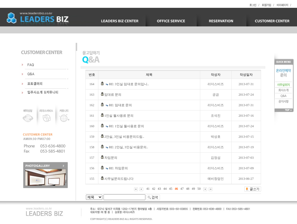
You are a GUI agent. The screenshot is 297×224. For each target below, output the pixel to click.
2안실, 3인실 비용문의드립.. (124, 137)
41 (148, 189)
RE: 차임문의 (118, 168)
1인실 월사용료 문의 (119, 116)
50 (199, 189)
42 (153, 189)
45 (170, 189)
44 (165, 189)
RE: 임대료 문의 (120, 105)
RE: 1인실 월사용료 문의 (126, 126)
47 (182, 189)
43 (159, 189)
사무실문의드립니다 (119, 179)
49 (193, 189)
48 (187, 189)
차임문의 (110, 158)
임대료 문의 (112, 95)
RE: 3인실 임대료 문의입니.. (129, 84)
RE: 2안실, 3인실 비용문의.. (128, 147)
